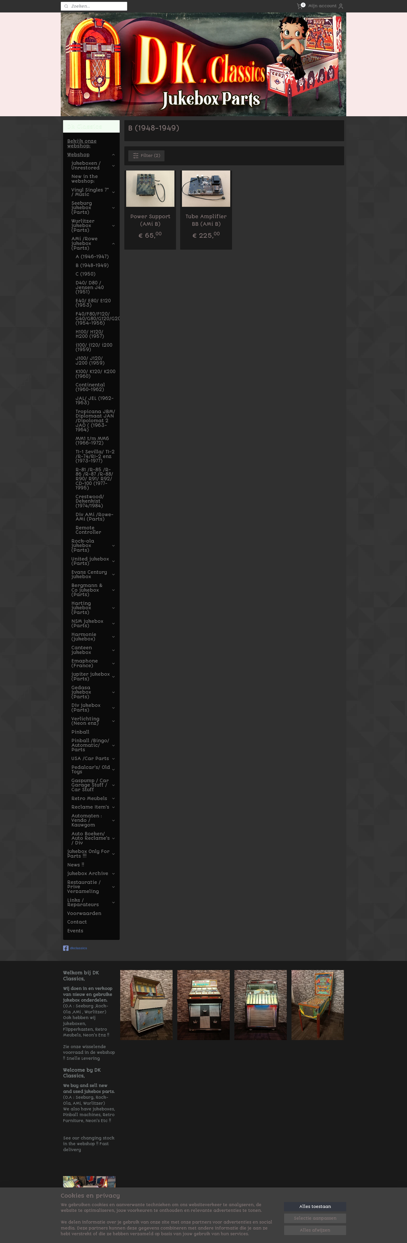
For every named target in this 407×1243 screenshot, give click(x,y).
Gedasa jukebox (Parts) (93, 692)
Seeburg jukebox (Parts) (93, 208)
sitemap (223, 1233)
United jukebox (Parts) (93, 561)
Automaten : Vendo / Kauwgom (93, 820)
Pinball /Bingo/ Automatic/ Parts (93, 745)
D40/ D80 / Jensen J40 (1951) (90, 287)
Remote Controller (88, 530)
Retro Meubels (93, 798)
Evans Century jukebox (93, 574)
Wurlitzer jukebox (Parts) (93, 225)
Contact (77, 922)
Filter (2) (146, 156)
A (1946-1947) (92, 256)
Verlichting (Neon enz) (93, 721)
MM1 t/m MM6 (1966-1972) (92, 441)
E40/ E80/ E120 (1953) (93, 303)
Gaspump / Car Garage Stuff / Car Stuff (93, 785)
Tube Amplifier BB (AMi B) (206, 220)
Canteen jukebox (93, 650)
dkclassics (75, 948)
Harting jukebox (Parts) (93, 608)
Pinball (80, 732)
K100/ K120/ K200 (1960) (96, 374)
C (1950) (86, 274)
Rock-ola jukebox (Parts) (93, 545)
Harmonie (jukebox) (93, 637)
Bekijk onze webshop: (82, 143)
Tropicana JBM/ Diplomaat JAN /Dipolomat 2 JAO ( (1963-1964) (95, 420)
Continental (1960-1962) (90, 387)
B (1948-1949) (92, 265)
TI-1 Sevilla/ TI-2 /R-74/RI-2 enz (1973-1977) (95, 456)
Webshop (91, 154)
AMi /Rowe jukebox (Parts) (93, 243)
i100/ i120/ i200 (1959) (94, 347)
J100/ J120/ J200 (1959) (90, 361)
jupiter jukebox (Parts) (93, 676)
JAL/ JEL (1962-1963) (95, 401)
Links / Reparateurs (91, 902)
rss (237, 1233)
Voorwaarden (84, 913)
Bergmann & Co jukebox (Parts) (93, 590)
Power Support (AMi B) (150, 220)
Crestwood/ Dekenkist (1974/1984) (90, 501)
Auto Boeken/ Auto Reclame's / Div (93, 838)
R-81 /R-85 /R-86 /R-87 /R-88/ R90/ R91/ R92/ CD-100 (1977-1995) (94, 478)
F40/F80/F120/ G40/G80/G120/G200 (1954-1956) (98, 318)
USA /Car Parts (93, 758)
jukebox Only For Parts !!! (91, 854)
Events (75, 930)
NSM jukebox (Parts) (93, 624)
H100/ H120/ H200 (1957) (90, 334)
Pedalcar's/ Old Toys (93, 770)
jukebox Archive (91, 873)
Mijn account (326, 6)
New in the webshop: (84, 179)
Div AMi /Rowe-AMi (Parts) (94, 517)
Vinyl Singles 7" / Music (93, 192)
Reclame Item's (93, 807)
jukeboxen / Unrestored (93, 165)
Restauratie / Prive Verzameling (91, 887)
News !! (75, 865)
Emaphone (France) (93, 663)
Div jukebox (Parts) (93, 708)
